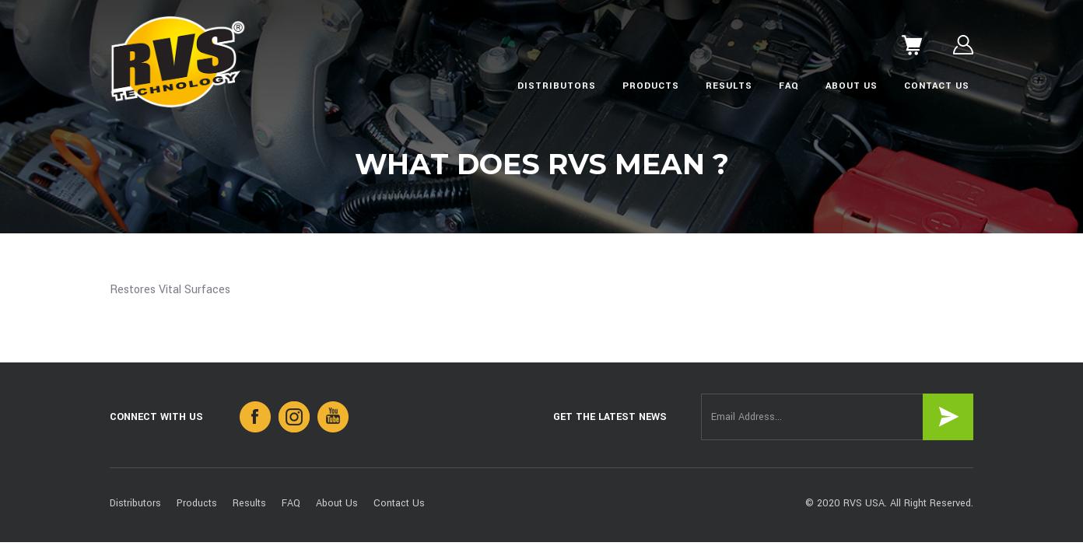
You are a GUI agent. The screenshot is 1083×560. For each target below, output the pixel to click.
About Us (851, 86)
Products (650, 86)
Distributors (556, 86)
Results (729, 86)
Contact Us (936, 86)
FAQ (789, 86)
